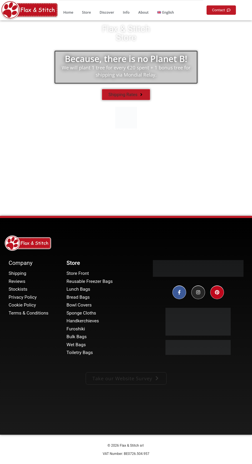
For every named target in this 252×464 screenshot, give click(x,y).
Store (86, 12)
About (143, 12)
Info (126, 12)
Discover (107, 12)
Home (68, 12)
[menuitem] (165, 12)
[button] (126, 378)
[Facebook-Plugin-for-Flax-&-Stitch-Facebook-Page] (126, 412)
